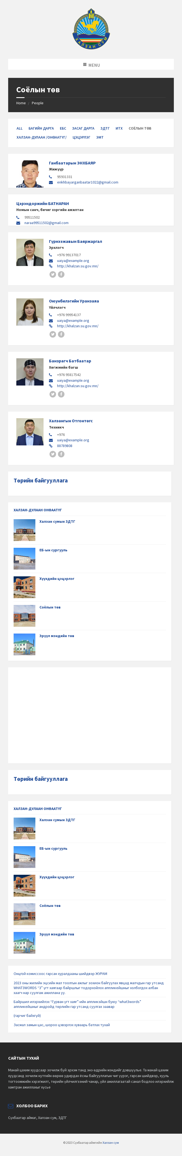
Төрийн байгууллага (41, 480)
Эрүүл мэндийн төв (56, 635)
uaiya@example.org (73, 260)
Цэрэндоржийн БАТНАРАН (42, 203)
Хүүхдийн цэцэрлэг (57, 578)
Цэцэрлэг (81, 137)
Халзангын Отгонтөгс (71, 420)
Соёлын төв (50, 607)
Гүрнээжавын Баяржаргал (75, 241)
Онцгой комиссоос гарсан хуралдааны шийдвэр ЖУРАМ (60, 973)
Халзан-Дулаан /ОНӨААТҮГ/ (42, 137)
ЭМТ (100, 137)
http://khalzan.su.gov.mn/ (77, 266)
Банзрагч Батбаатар (70, 360)
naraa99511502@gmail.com (46, 222)
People (38, 102)
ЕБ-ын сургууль (53, 550)
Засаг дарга (83, 128)
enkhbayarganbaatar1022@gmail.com (87, 182)
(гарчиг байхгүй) (27, 1015)
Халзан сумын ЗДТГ (57, 521)
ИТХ (119, 128)
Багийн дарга (41, 128)
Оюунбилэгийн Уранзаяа (74, 301)
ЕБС (63, 128)
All (20, 128)
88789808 (64, 445)
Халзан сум (111, 1142)
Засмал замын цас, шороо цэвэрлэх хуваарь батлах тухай (62, 1024)
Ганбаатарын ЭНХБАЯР (72, 163)
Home (21, 102)
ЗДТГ (105, 128)
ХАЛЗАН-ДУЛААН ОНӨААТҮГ (38, 509)
